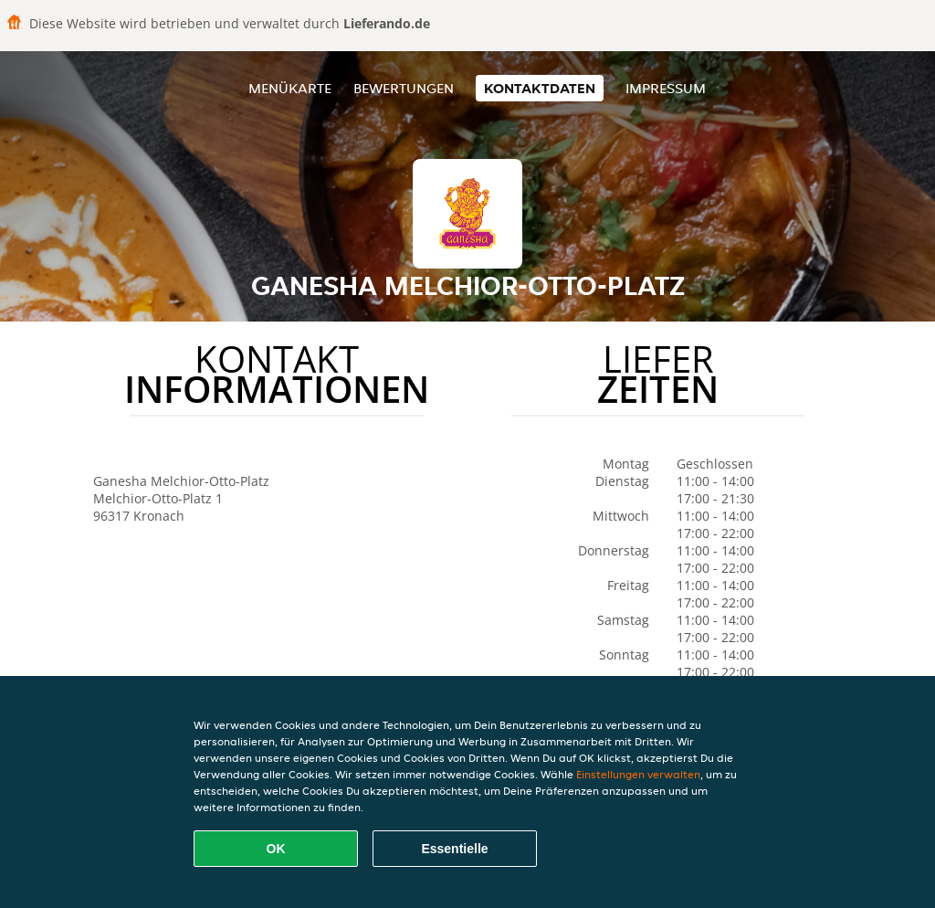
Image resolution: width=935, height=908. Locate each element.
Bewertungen (403, 88)
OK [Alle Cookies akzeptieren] (276, 848)
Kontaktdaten (539, 88)
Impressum (665, 88)
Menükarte (289, 88)
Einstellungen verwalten (638, 774)
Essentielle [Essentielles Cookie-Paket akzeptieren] (454, 848)
